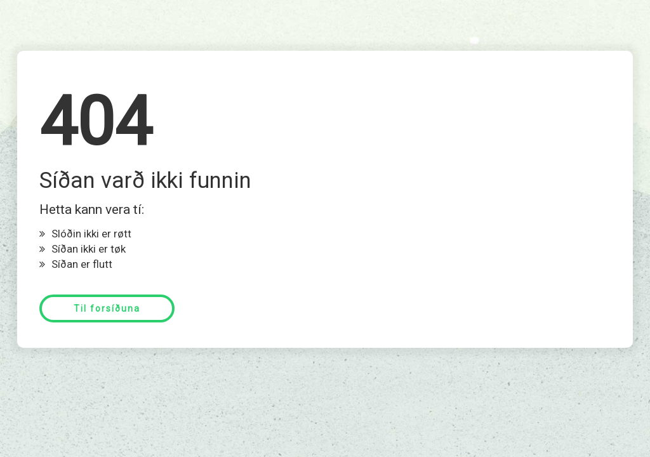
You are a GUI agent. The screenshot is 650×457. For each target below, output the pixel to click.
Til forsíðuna (107, 308)
